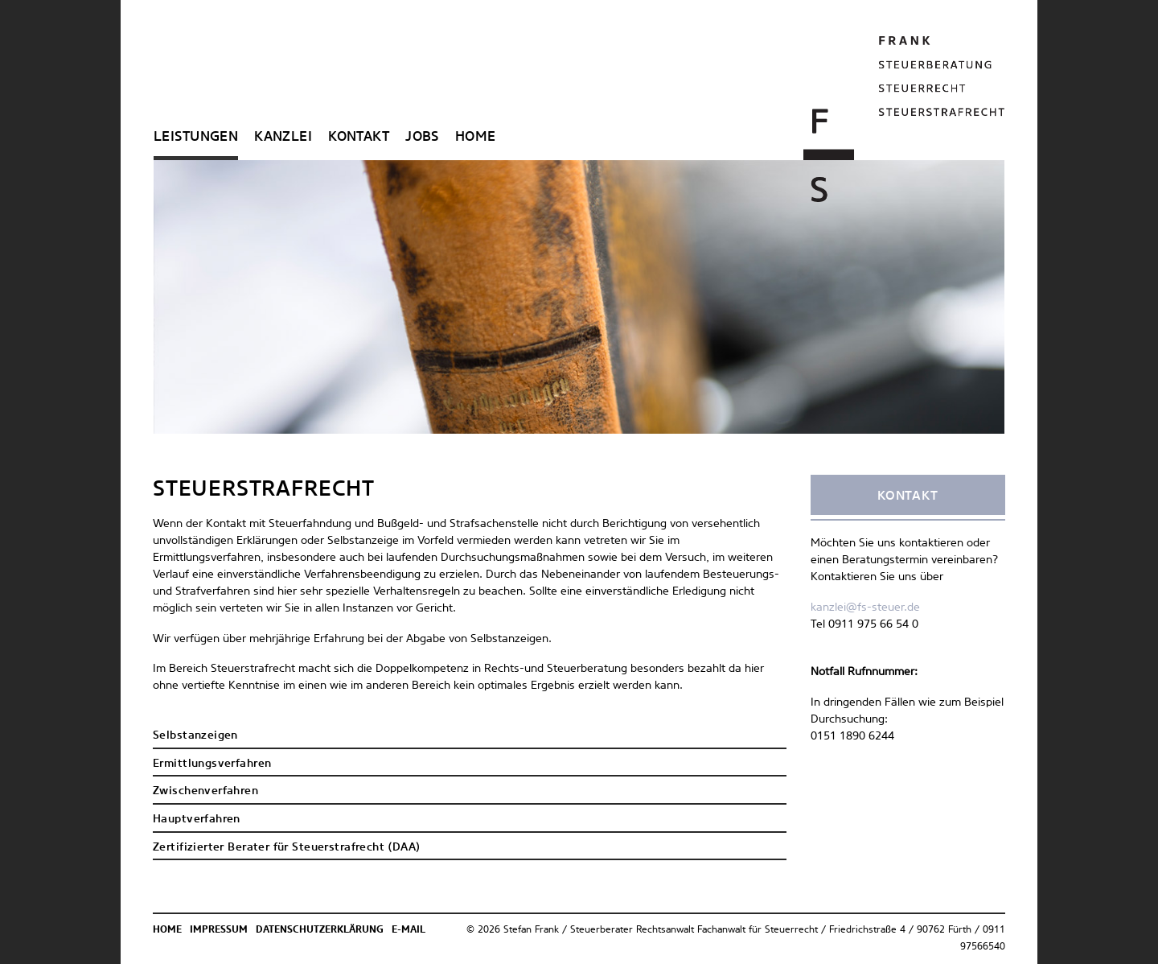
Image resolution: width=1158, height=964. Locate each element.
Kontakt (358, 137)
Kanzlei (283, 137)
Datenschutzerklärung (320, 930)
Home (475, 137)
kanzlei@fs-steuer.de (865, 607)
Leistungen (196, 137)
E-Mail (408, 930)
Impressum (219, 930)
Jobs (422, 137)
